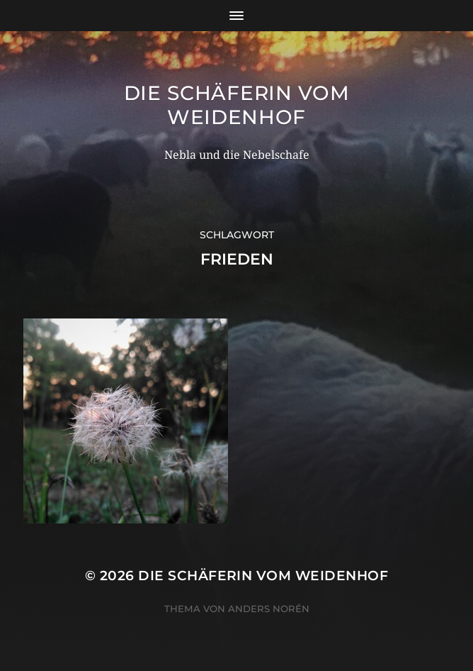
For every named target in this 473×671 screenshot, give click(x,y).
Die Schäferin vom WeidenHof (237, 105)
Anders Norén (268, 608)
